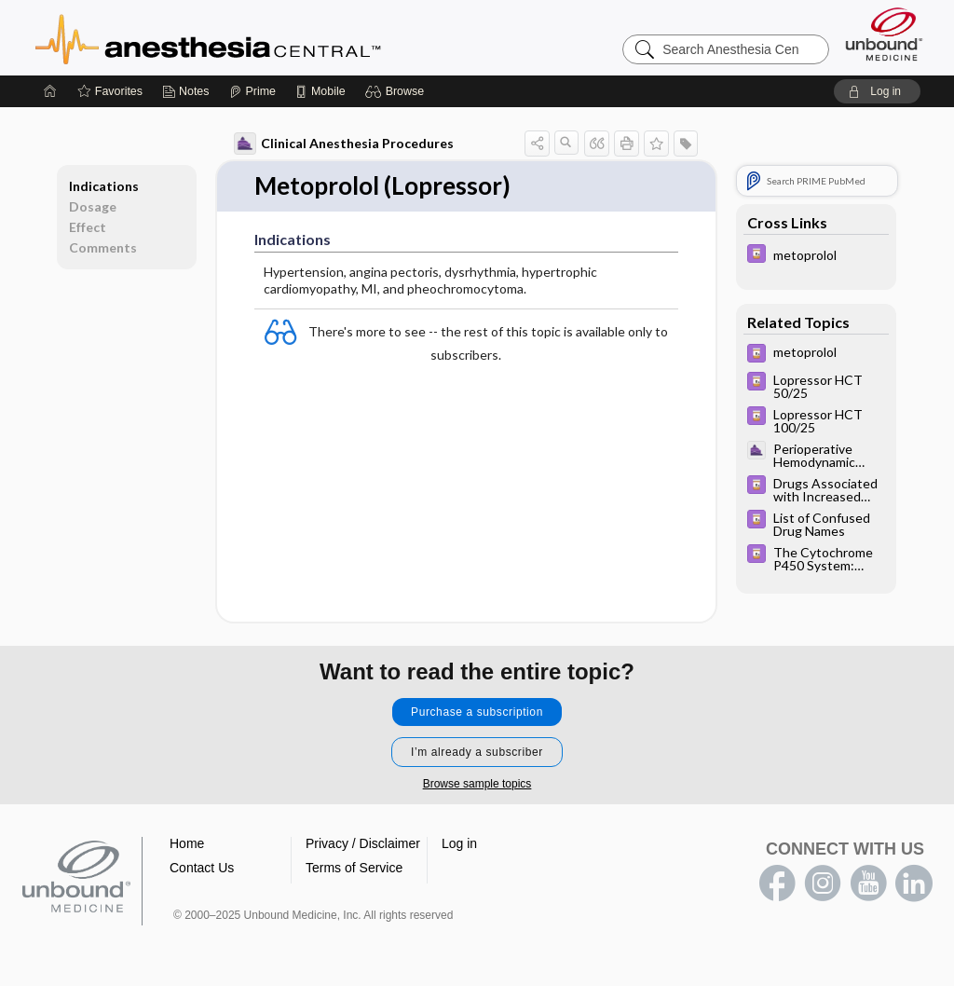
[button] (397, 91)
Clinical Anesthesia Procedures (344, 143)
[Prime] (252, 91)
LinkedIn (914, 883)
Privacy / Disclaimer (363, 843)
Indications (104, 186)
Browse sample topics (477, 783)
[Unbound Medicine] (884, 34)
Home (187, 843)
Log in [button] (459, 843)
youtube (868, 883)
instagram (822, 883)
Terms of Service (354, 867)
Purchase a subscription (477, 712)
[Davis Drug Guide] (816, 255)
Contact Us (202, 867)
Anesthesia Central (266, 37)
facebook (777, 883)
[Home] (50, 91)
